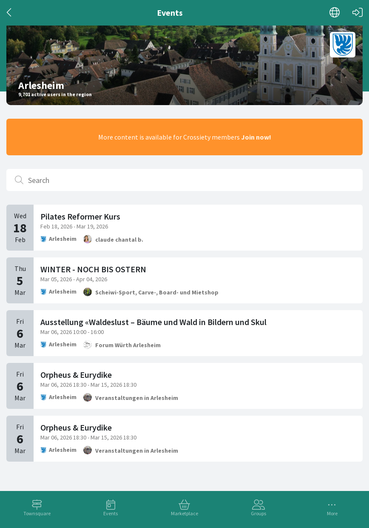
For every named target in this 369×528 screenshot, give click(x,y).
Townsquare (37, 513)
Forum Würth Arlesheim (128, 345)
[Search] (184, 180)
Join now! (256, 137)
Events (110, 513)
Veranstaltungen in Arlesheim (136, 398)
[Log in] (357, 12)
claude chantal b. (119, 239)
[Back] (9, 12)
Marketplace (184, 513)
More (332, 513)
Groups (258, 513)
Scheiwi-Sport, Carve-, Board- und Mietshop (157, 292)
